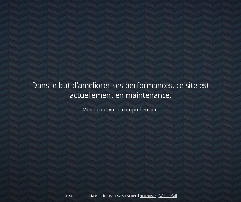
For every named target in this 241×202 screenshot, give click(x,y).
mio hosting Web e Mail (158, 195)
